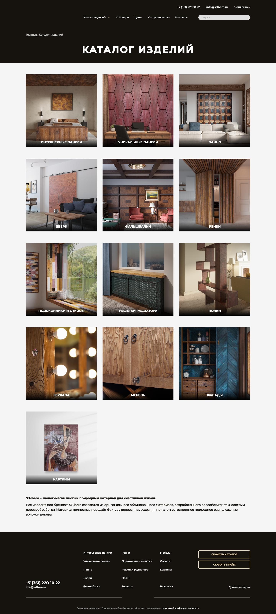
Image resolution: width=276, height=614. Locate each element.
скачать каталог (224, 554)
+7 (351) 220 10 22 (188, 7)
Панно (87, 569)
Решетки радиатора (135, 569)
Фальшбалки (91, 586)
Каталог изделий (96, 17)
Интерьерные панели (97, 552)
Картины (166, 569)
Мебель (165, 552)
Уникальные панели (96, 561)
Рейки (126, 552)
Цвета (138, 17)
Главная (31, 34)
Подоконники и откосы (137, 561)
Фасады (165, 561)
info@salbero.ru (217, 7)
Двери (87, 578)
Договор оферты (239, 587)
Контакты (181, 17)
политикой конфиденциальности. (181, 608)
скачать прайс (224, 564)
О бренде (122, 17)
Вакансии (166, 586)
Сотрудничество (158, 17)
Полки (126, 578)
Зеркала (127, 586)
